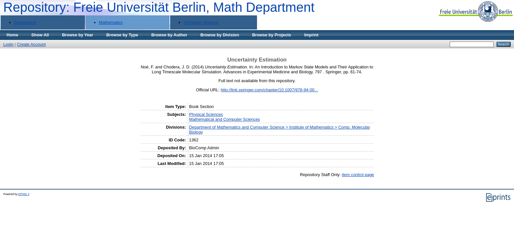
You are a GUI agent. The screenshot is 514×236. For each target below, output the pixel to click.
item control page (358, 174)
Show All (40, 34)
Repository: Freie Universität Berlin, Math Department (158, 7)
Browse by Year (77, 34)
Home (12, 34)
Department (25, 22)
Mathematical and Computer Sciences (224, 119)
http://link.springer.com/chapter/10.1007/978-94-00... (269, 89)
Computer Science (201, 22)
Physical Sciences (206, 114)
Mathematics (111, 22)
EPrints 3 (23, 194)
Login (8, 44)
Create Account (31, 44)
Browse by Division (219, 34)
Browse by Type (122, 34)
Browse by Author (169, 34)
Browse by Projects (271, 34)
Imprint (311, 34)
